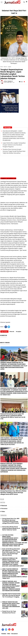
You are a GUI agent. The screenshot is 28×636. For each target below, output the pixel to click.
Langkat (9, 66)
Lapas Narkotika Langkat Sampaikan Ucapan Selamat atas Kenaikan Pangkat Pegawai (14, 145)
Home (1, 66)
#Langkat (18, 331)
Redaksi (3, 633)
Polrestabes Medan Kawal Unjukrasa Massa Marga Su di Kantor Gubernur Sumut (11, 528)
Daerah (5, 66)
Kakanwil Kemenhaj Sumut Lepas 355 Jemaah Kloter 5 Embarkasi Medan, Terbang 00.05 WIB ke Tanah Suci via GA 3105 (12, 416)
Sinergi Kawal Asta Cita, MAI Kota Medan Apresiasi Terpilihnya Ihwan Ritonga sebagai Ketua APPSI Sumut (13, 492)
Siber (8, 633)
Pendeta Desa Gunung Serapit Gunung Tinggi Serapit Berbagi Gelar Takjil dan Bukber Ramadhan (14, 151)
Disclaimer (14, 633)
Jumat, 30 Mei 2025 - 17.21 (9, 82)
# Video (2, 511)
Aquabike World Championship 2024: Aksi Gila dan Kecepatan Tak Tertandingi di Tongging (11, 595)
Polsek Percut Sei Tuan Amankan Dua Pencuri (9, 612)
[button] (26, 1)
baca (21, 81)
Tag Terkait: (4, 331)
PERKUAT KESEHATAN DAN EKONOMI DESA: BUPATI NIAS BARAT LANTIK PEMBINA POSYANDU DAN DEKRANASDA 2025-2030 (11, 605)
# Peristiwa (3, 508)
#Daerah (11, 331)
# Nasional (3, 505)
